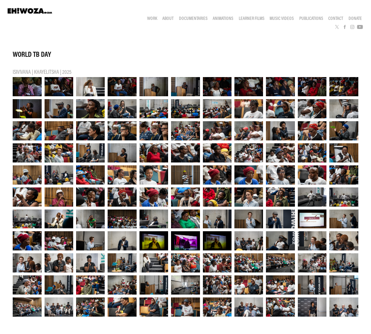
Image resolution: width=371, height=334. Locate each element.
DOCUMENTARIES (193, 18)
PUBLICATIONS (311, 18)
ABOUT (168, 18)
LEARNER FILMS (251, 18)
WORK (152, 18)
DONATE (355, 18)
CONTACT (335, 18)
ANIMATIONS (223, 18)
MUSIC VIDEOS (282, 18)
